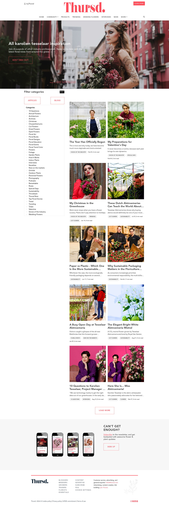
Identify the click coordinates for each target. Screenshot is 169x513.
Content (79, 480)
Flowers (123, 399)
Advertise (80, 482)
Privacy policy (57, 501)
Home (41, 17)
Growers (63, 485)
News (116, 17)
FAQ (77, 487)
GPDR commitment (69, 501)
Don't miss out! (21, 60)
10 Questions (75, 399)
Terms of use (81, 501)
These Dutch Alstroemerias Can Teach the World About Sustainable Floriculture (124, 205)
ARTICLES (32, 100)
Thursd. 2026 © (36, 501)
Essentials (64, 492)
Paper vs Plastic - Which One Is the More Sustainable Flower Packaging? (87, 268)
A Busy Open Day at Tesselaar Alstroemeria (88, 326)
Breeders (63, 482)
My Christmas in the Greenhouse (81, 205)
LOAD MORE (104, 410)
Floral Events (75, 338)
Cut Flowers (75, 220)
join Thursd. (104, 487)
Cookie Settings (83, 490)
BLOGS (57, 100)
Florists (63, 490)
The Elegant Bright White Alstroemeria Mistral (123, 326)
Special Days (132, 155)
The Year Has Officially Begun (87, 142)
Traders (63, 487)
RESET (62, 92)
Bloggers (63, 480)
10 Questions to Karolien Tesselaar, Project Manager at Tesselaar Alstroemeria (87, 388)
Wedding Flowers (91, 17)
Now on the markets (90, 338)
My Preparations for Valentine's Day (120, 143)
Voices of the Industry (78, 152)
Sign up (111, 447)
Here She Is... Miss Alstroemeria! (119, 388)
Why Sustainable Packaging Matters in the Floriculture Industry (124, 268)
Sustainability (125, 216)
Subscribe (108, 435)
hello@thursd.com (112, 482)
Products (65, 17)
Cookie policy (46, 501)
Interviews (106, 17)
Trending (76, 17)
